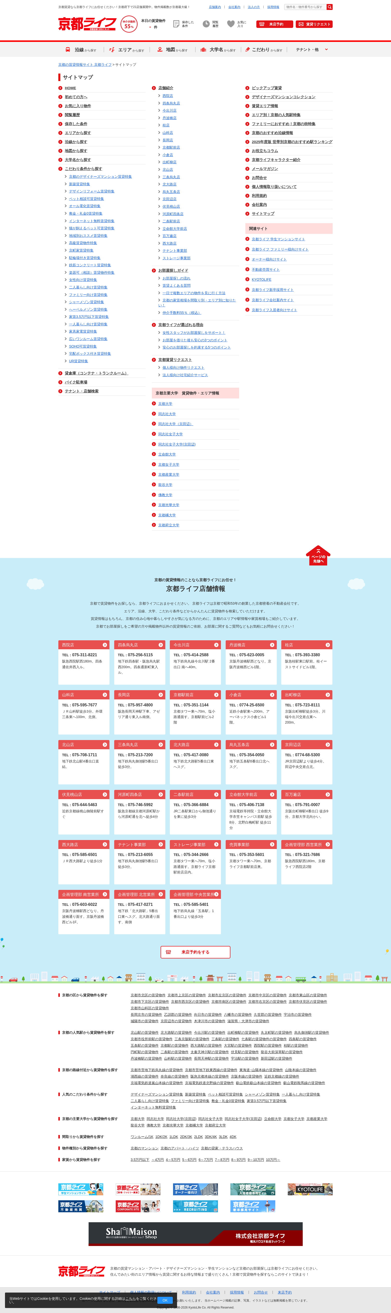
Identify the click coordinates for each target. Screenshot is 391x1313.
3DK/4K (211, 1137)
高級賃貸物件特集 (83, 243)
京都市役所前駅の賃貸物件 (152, 1039)
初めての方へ (76, 97)
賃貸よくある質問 (177, 285)
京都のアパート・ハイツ (180, 1148)
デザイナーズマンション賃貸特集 (157, 1094)
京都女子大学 (168, 465)
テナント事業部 (175, 251)
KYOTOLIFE (261, 279)
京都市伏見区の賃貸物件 (308, 1002)
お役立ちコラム (265, 151)
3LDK (223, 1137)
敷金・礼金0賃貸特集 (85, 213)
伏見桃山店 (171, 206)
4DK (233, 1137)
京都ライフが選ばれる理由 (180, 325)
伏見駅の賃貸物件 (245, 1052)
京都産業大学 (168, 474)
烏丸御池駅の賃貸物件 (311, 1032)
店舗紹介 (165, 88)
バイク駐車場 (76, 382)
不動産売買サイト (266, 270)
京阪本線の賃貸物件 (246, 1076)
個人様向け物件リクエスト (183, 368)
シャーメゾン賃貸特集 (86, 302)
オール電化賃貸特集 (84, 206)
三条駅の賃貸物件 (225, 1039)
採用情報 (273, 7)
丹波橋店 (170, 118)
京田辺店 (170, 199)
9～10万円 (256, 1160)
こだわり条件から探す (83, 169)
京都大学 (165, 404)
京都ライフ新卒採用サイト (273, 290)
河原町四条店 (173, 214)
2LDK (198, 1137)
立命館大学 (167, 454)
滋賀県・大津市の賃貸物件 (248, 1021)
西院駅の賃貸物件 (268, 1045)
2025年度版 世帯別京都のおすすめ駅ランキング (292, 142)
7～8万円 (222, 1160)
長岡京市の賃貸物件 (146, 1015)
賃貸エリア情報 (265, 106)
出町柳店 (170, 162)
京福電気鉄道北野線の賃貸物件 (209, 1083)
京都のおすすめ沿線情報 (272, 133)
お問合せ (259, 178)
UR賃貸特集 (78, 361)
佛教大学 (165, 495)
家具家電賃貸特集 (83, 331)
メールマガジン (265, 169)
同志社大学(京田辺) (181, 1119)
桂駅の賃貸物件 (296, 1045)
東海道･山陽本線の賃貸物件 (261, 1070)
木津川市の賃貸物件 (209, 1021)
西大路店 (170, 243)
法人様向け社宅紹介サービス (185, 375)
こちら (130, 1299)
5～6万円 (189, 1160)
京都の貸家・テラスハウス (222, 1148)
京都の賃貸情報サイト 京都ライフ (85, 65)
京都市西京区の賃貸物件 (190, 1002)
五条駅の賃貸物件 (145, 1045)
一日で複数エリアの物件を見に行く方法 (194, 293)
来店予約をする (195, 952)
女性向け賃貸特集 (83, 280)
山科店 (168, 133)
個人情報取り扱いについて (274, 187)
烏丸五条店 (171, 192)
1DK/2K (161, 1137)
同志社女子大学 (170, 434)
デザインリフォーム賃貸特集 (91, 191)
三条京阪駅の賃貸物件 (192, 1039)
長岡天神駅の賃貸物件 (211, 1058)
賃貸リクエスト (318, 24)
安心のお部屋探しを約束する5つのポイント (197, 347)
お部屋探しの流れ (177, 278)
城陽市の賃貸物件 (145, 1021)
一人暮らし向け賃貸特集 (88, 324)
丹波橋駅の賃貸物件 (146, 1058)
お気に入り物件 (78, 106)
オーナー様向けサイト (269, 259)
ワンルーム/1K (142, 1137)
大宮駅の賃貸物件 (238, 1045)
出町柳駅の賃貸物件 (243, 1032)
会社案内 (234, 7)
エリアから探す (78, 133)
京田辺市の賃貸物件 (176, 1021)
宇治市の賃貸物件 (298, 1015)
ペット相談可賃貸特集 (86, 199)
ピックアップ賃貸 (267, 88)
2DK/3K (186, 1137)
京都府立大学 (168, 525)
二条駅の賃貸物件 (175, 1052)
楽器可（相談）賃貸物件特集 (91, 273)
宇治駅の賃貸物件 (245, 1058)
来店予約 (276, 24)
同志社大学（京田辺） (175, 424)
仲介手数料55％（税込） (182, 313)
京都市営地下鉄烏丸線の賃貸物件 (157, 1070)
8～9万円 (238, 1160)
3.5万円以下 (140, 1160)
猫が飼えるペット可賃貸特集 (91, 228)
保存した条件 (76, 124)
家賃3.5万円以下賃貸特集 (89, 317)
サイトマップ (263, 213)
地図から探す (76, 151)
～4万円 (157, 1160)
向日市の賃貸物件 (208, 1015)
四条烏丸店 (171, 103)
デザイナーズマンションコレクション (283, 97)
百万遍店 (170, 236)
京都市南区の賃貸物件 (228, 1002)
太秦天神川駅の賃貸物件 (210, 1052)
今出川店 (170, 110)
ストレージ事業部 (177, 258)
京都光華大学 (168, 505)
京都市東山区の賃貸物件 (308, 995)
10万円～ (273, 1160)
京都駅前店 (171, 147)
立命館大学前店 (175, 229)
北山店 (168, 170)
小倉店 (168, 155)
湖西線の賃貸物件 (145, 1076)
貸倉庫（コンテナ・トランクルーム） (96, 373)
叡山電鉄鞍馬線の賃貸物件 (304, 1083)
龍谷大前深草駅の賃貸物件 (282, 1052)
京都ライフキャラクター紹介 (276, 160)
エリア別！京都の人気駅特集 (276, 115)
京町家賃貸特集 (81, 250)
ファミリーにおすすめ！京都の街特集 (283, 124)
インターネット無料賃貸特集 (91, 221)
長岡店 (168, 140)
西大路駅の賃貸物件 (206, 1045)
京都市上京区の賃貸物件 (187, 995)
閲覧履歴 (72, 115)
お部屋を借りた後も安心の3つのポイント (195, 340)
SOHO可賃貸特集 (83, 346)
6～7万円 (205, 1160)
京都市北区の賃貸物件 (148, 995)
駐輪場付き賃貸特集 (84, 258)
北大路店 (170, 184)
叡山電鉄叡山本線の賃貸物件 (258, 1083)
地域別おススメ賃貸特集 (88, 236)
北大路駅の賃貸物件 (176, 1032)
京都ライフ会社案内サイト (273, 300)
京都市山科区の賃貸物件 (150, 1008)
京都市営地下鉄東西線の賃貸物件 (211, 1070)
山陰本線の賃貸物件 (300, 1070)
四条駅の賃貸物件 (303, 1039)
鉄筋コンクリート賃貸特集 (90, 265)
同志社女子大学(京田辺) (177, 444)
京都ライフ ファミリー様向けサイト (280, 249)
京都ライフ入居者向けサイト (274, 310)
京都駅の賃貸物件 (175, 1045)
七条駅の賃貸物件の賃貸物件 (264, 1039)
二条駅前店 (171, 221)
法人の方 (254, 7)
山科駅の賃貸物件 (178, 1058)
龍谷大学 (165, 485)
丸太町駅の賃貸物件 (276, 1032)
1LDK (173, 1137)
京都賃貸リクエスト (175, 360)
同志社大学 (167, 414)
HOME (70, 88)
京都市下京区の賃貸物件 (150, 1002)
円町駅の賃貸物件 (145, 1052)
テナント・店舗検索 (81, 391)
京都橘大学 (167, 515)
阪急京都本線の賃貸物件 (210, 1076)
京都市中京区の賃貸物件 (267, 995)
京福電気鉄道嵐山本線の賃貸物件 (157, 1083)
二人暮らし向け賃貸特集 (88, 287)
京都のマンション (145, 1148)
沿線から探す (76, 142)
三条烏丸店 (171, 177)
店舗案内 (215, 7)
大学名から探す (78, 160)
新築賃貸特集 (79, 184)
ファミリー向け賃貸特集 (88, 295)
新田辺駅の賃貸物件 (276, 1058)
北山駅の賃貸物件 (145, 1032)
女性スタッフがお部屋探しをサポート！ (194, 333)
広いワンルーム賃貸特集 (88, 339)
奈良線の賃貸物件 (175, 1076)
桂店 (166, 125)
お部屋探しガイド (173, 270)
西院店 (168, 96)
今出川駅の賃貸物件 (209, 1032)
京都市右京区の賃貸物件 (267, 1002)
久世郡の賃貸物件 (268, 1015)
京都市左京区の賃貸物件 (227, 995)
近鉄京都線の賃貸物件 (281, 1076)
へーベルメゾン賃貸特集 (88, 309)
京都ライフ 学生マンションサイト (278, 239)
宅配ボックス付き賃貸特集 (90, 354)
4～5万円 (173, 1160)
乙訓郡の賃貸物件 (178, 1015)
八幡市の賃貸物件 (238, 1015)
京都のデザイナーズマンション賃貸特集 (100, 177)
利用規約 (259, 195)
